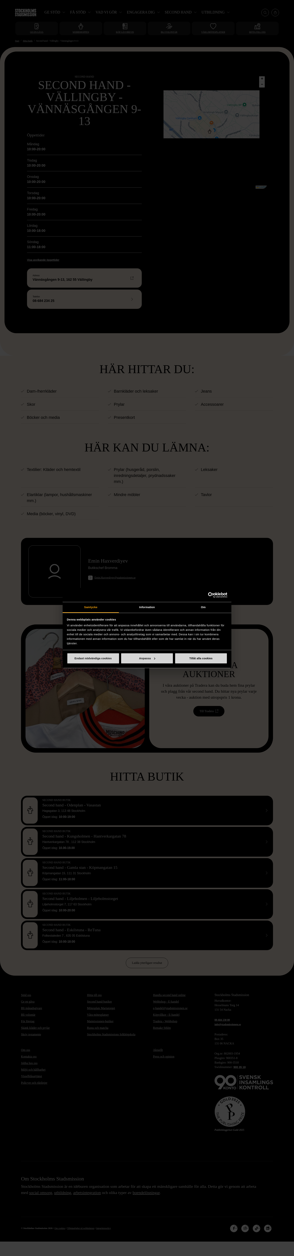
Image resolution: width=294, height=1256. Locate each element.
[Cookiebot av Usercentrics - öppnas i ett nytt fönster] (210, 595)
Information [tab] (147, 607)
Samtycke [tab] (91, 607)
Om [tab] (203, 607)
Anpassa (147, 658)
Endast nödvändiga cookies (93, 658)
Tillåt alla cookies (201, 658)
